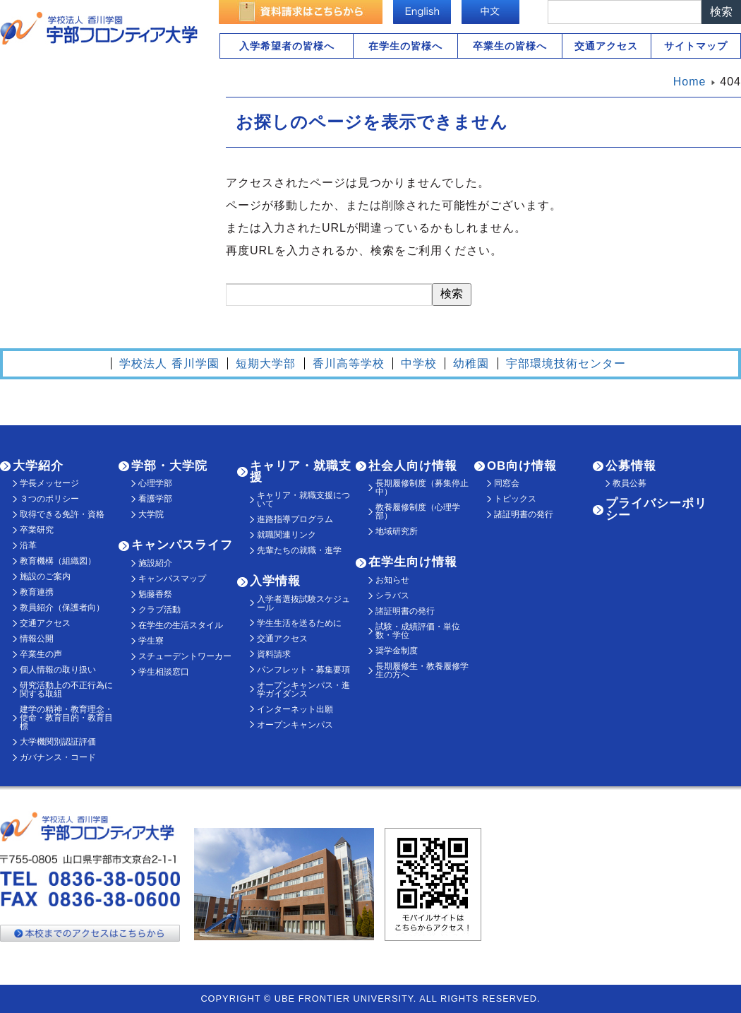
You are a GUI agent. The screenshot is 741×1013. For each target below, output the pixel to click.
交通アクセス (606, 46)
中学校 (419, 363)
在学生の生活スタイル (180, 625)
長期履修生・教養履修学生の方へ (422, 670)
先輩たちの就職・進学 (299, 550)
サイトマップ (696, 46)
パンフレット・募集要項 (303, 670)
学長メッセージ (49, 483)
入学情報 (275, 581)
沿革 (28, 545)
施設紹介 (155, 563)
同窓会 (506, 483)
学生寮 (151, 641)
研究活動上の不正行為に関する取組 (66, 689)
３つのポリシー (49, 499)
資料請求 (274, 654)
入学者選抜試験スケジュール (303, 603)
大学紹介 (38, 466)
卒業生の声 (41, 654)
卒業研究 (37, 530)
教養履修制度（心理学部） (417, 511)
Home (689, 82)
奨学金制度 (396, 651)
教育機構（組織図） (58, 561)
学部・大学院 (169, 466)
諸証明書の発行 (405, 611)
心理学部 (155, 483)
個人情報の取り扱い (58, 670)
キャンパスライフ (182, 545)
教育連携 (37, 592)
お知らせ (392, 580)
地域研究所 (396, 531)
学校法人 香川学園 (169, 363)
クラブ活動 (159, 610)
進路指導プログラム (295, 519)
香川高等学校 (349, 363)
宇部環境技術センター (566, 363)
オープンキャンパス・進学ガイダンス (303, 689)
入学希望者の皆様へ (287, 46)
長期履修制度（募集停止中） (422, 487)
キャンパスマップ (172, 578)
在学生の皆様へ (405, 46)
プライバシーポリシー (656, 509)
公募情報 (631, 466)
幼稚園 (471, 363)
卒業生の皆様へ (510, 46)
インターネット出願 (295, 709)
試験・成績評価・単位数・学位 (417, 631)
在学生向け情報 (412, 562)
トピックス (515, 499)
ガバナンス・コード (58, 757)
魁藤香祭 (155, 594)
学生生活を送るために (299, 623)
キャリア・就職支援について (303, 499)
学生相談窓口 (163, 672)
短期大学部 (266, 363)
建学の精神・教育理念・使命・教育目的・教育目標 (66, 717)
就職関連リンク (286, 535)
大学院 (151, 514)
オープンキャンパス (295, 725)
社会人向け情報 (412, 466)
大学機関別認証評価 (58, 742)
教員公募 (629, 483)
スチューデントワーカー (184, 656)
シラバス (392, 595)
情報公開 (37, 639)
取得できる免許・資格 (62, 514)
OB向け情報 (522, 466)
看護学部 (155, 499)
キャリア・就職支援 (300, 472)
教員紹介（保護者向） (62, 607)
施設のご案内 (45, 576)
